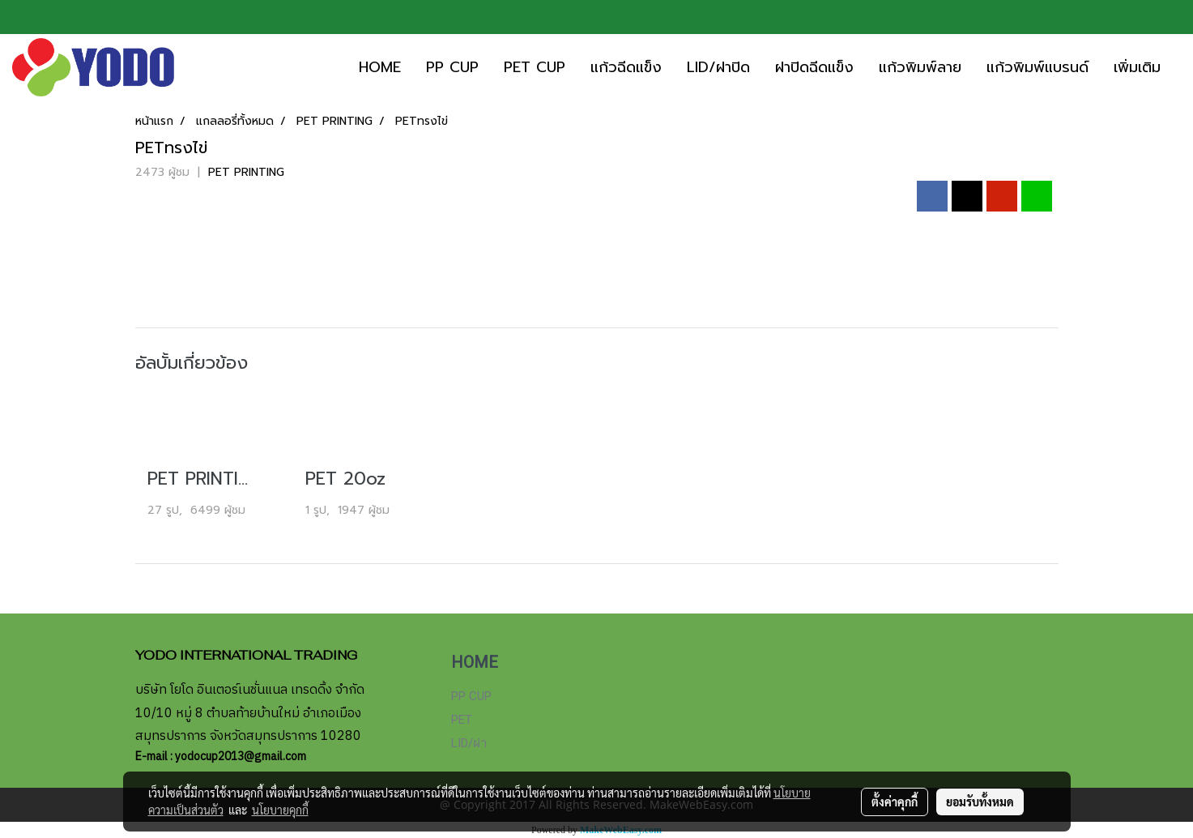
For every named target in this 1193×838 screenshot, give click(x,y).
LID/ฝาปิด (718, 67)
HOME (380, 67)
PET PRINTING (246, 172)
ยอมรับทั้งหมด (980, 801)
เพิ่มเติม (1137, 67)
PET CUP (534, 67)
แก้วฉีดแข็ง (626, 67)
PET (461, 719)
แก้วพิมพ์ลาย (920, 67)
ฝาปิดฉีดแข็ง (814, 67)
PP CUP (452, 67)
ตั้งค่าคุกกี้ (894, 801)
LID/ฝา (469, 743)
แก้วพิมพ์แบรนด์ (1037, 67)
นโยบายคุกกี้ (280, 809)
